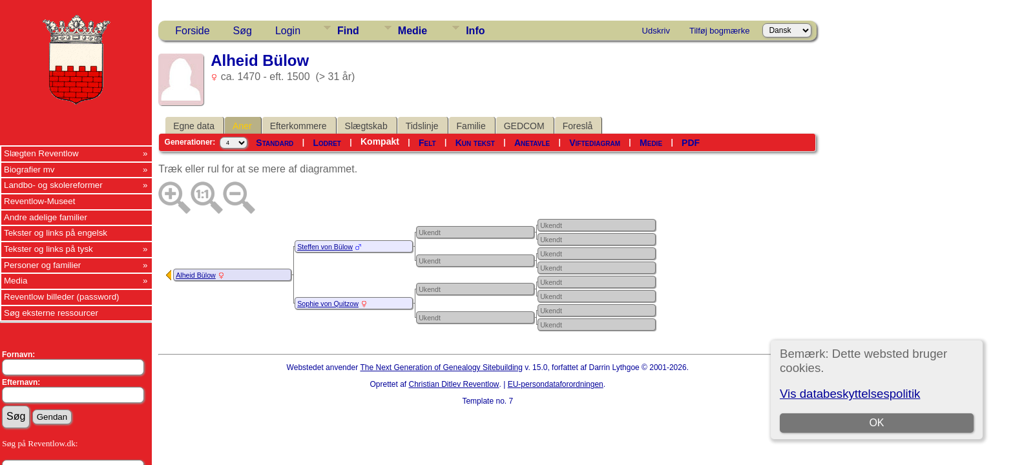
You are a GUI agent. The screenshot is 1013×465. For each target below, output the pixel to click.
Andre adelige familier (45, 217)
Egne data (193, 126)
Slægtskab (366, 126)
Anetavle (532, 143)
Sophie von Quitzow (328, 303)
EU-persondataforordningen (555, 384)
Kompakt (379, 141)
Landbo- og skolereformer (53, 185)
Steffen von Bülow (325, 247)
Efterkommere (298, 126)
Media (15, 280)
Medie (412, 30)
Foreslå (578, 126)
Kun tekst (475, 143)
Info (475, 30)
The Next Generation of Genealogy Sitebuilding (441, 367)
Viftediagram (594, 143)
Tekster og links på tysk (48, 249)
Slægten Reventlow (41, 153)
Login (287, 30)
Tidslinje (422, 126)
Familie (471, 126)
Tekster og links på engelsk (55, 233)
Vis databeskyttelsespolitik (850, 393)
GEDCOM (524, 126)
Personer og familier (42, 265)
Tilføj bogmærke (719, 31)
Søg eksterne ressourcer (51, 313)
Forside (192, 30)
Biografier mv (29, 169)
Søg (242, 30)
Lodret (327, 143)
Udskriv (656, 31)
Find (348, 30)
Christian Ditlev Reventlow (453, 384)
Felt (427, 143)
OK (876, 422)
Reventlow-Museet (39, 201)
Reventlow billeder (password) (62, 297)
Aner (242, 126)
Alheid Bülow (196, 275)
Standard (274, 143)
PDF (691, 143)
